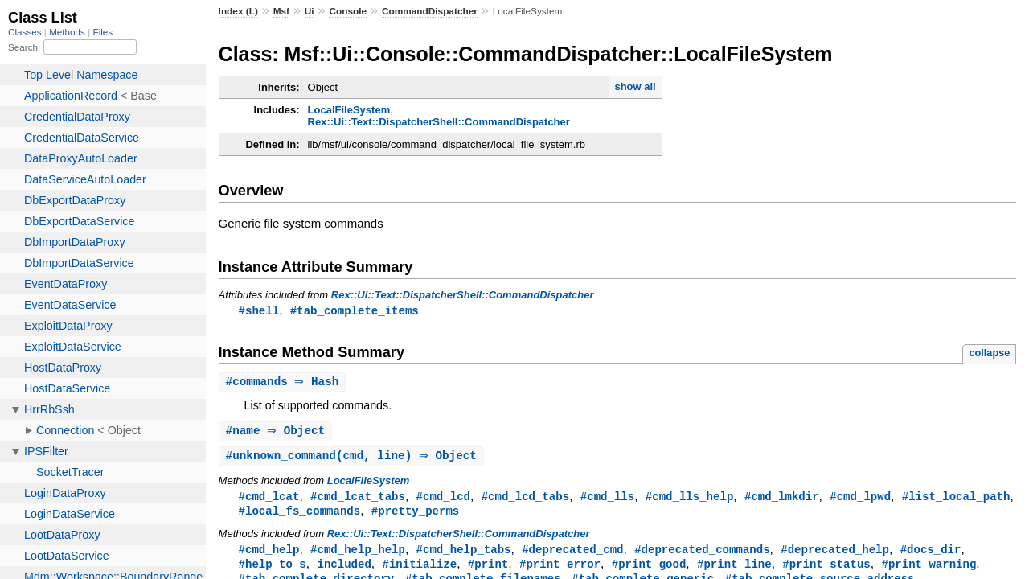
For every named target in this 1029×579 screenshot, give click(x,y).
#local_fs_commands (300, 515)
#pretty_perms (415, 515)
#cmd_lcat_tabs (357, 499)
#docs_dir (930, 554)
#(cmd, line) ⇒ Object (353, 458)
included (344, 569)
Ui (309, 11)
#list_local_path (956, 499)
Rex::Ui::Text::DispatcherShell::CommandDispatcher (439, 122)
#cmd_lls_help (689, 499)
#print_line (734, 569)
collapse (989, 353)
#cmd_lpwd (860, 499)
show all (634, 86)
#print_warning (928, 569)
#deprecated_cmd (572, 554)
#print (488, 569)
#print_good (649, 569)
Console (348, 11)
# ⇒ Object (278, 433)
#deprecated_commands (701, 554)
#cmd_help (269, 554)
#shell (259, 310)
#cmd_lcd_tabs (525, 499)
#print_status (826, 569)
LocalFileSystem (349, 110)
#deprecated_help (835, 554)
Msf (281, 11)
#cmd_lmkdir (781, 499)
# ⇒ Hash (284, 383)
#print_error (560, 569)
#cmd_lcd (443, 499)
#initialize (419, 569)
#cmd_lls (607, 499)
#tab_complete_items (354, 310)
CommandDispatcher (430, 11)
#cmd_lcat (269, 499)
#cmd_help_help (357, 554)
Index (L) (238, 11)
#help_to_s (272, 569)
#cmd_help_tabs (463, 554)
